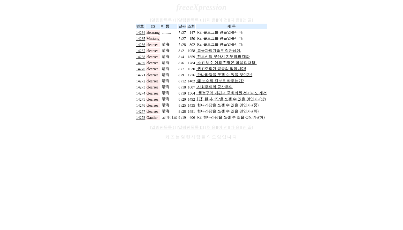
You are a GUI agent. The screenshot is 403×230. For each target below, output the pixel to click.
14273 (141, 87)
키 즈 (170, 137)
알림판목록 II (190, 20)
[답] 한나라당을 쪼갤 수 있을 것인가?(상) (231, 99)
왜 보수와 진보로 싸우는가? (220, 81)
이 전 (223, 20)
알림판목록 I (162, 20)
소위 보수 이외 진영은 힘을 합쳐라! (226, 63)
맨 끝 (247, 20)
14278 (141, 117)
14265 (141, 39)
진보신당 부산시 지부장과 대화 (223, 56)
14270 (141, 69)
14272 (141, 81)
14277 (141, 111)
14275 (141, 99)
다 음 (235, 20)
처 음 (211, 20)
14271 (141, 75)
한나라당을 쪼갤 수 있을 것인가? (224, 75)
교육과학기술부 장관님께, (218, 50)
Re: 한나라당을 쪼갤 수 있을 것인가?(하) (230, 117)
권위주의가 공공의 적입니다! (221, 69)
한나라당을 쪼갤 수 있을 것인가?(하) (227, 111)
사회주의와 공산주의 (214, 87)
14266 (141, 45)
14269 (141, 63)
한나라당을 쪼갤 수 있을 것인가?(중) (227, 105)
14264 (141, 32)
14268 (141, 57)
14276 (141, 105)
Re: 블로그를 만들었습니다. (219, 32)
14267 (141, 51)
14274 (141, 93)
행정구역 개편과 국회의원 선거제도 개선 (231, 93)
